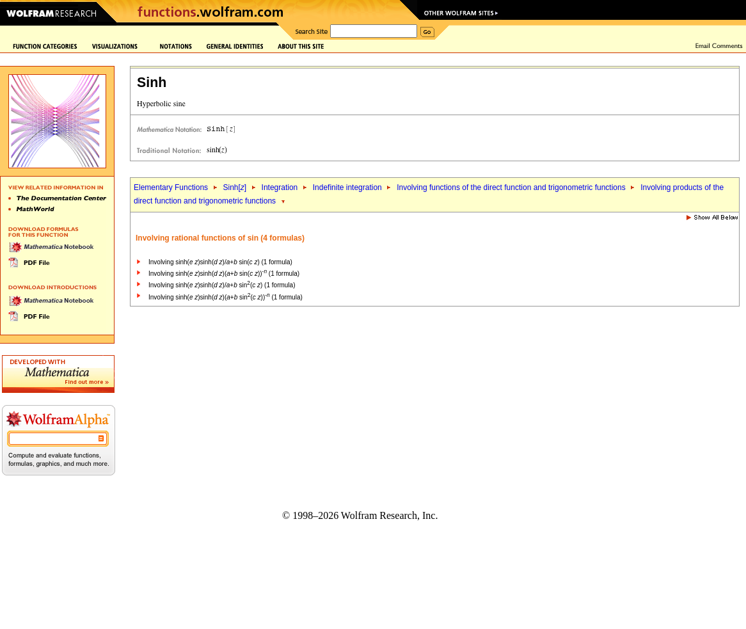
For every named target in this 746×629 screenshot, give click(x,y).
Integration (280, 187)
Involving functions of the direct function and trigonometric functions (511, 187)
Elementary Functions (171, 187)
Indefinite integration (347, 187)
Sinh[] (234, 187)
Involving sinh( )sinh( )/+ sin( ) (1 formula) (220, 262)
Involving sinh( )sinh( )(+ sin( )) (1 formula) (223, 273)
